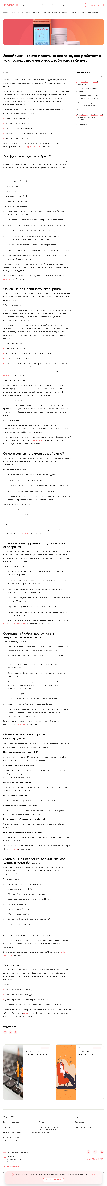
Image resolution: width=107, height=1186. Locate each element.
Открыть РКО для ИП (11, 1117)
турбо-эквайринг (34, 146)
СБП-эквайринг (23, 533)
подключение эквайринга (14, 624)
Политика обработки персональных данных (12, 1139)
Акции (77, 1117)
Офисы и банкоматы (47, 1117)
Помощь (42, 1122)
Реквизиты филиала (11, 1122)
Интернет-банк (94, 5)
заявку (15, 849)
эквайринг (8, 279)
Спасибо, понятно (53, 1180)
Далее (93, 1174)
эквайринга (21, 724)
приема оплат (37, 440)
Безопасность (13, 1166)
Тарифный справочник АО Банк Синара (15, 1159)
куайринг (7, 375)
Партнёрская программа (17, 1152)
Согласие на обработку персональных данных (49, 1128)
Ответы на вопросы (83, 1127)
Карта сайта (80, 1122)
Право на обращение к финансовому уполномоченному (26, 1132)
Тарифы (6, 1127)
